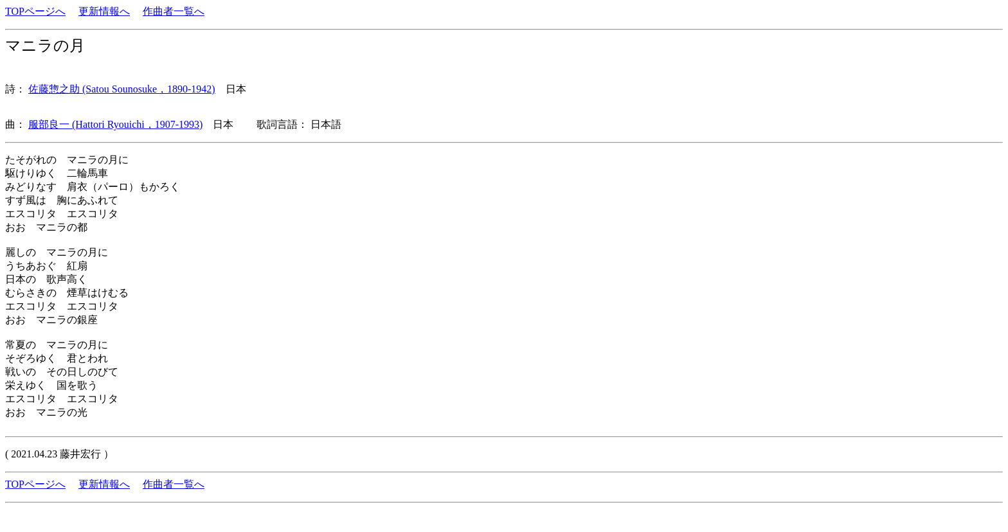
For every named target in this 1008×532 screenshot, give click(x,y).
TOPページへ (35, 11)
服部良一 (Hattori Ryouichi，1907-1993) (115, 124)
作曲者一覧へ (173, 11)
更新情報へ (104, 11)
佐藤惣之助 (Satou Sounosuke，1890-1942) (121, 89)
